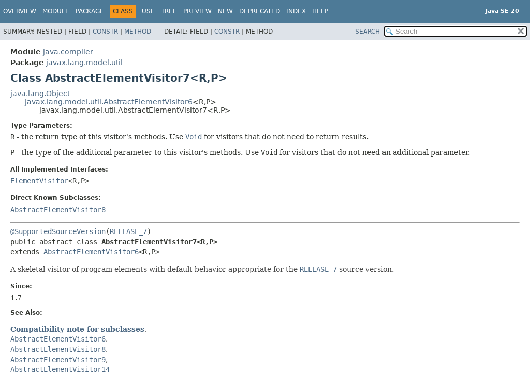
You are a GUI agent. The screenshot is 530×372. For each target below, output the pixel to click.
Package (90, 11)
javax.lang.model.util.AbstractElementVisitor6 (109, 102)
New (225, 11)
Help (320, 11)
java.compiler (68, 52)
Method (137, 31)
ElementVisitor (39, 181)
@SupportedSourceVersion (58, 231)
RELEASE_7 (128, 231)
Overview (19, 11)
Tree (169, 11)
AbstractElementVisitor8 (58, 210)
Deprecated (259, 11)
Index (296, 11)
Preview (197, 11)
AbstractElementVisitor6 (91, 251)
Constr (105, 31)
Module (55, 11)
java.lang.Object (40, 93)
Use (148, 11)
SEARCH (367, 31)
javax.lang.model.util (84, 62)
